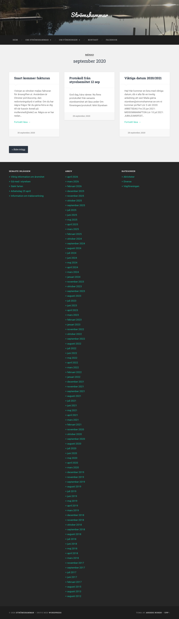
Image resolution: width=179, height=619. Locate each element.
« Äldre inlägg (18, 149)
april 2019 (72, 505)
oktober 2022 (74, 334)
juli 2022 (71, 348)
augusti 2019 (74, 486)
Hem (15, 40)
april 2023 (72, 310)
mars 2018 (73, 558)
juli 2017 (71, 572)
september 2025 (76, 205)
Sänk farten (17, 186)
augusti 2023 (74, 295)
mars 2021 (73, 419)
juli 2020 (71, 448)
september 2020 (76, 439)
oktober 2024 (74, 238)
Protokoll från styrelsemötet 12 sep (84, 80)
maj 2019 (72, 500)
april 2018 (72, 553)
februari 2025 (74, 234)
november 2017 (75, 562)
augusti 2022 (74, 343)
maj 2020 (72, 458)
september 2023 (76, 291)
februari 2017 (74, 582)
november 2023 (75, 281)
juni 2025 (72, 215)
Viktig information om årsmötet (27, 176)
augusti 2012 (74, 596)
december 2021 (75, 381)
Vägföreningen (131, 186)
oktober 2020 (74, 434)
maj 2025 (72, 219)
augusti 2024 (74, 248)
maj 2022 (72, 357)
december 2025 (75, 191)
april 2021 (72, 415)
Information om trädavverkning (27, 195)
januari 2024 (73, 277)
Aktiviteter (129, 176)
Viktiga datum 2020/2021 (143, 78)
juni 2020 (72, 453)
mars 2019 (73, 510)
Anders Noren (154, 612)
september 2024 (76, 243)
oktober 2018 (74, 524)
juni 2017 (72, 577)
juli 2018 (71, 539)
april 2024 (72, 267)
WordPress (55, 612)
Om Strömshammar (37, 40)
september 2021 (76, 391)
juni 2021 (72, 405)
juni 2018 (72, 543)
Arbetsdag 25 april (21, 191)
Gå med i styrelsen (20, 181)
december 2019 (75, 472)
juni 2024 (72, 257)
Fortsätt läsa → (22, 122)
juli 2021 (71, 400)
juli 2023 (71, 300)
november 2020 (75, 429)
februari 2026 (74, 186)
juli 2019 (71, 491)
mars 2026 (73, 181)
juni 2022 (72, 353)
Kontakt (93, 40)
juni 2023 (72, 305)
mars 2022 (73, 367)
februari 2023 (74, 319)
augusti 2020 (74, 443)
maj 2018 (72, 548)
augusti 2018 (74, 534)
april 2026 (72, 176)
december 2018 (75, 515)
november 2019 (75, 477)
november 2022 (75, 329)
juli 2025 (71, 210)
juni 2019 (72, 496)
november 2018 (75, 520)
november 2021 (75, 386)
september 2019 (76, 481)
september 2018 (76, 529)
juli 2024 (71, 253)
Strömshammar (90, 15)
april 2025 (72, 224)
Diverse (127, 181)
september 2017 (76, 567)
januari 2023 (73, 324)
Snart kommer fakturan (32, 78)
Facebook (111, 40)
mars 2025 (73, 229)
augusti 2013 (74, 591)
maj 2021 (72, 410)
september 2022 (76, 338)
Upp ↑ (167, 612)
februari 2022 (74, 372)
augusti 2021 (74, 396)
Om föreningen (68, 40)
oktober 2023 (74, 286)
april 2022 (72, 362)
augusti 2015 (74, 586)
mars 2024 (73, 272)
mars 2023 (73, 315)
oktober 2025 (74, 200)
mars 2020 (73, 467)
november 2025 (75, 195)
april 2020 (72, 462)
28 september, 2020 (81, 116)
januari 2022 (73, 377)
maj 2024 (72, 262)
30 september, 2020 (26, 133)
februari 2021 (74, 424)
